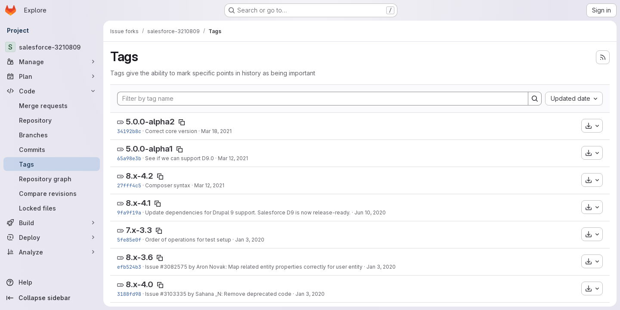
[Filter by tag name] (322, 98)
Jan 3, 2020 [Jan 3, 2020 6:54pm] (310, 294)
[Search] (535, 98)
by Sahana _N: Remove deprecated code (238, 294)
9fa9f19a (129, 212)
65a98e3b (129, 158)
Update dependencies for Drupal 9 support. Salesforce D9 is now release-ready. (247, 212)
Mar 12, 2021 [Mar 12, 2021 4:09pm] (209, 185)
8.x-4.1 (138, 203)
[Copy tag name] (182, 122)
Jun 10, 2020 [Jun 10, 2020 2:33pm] (370, 212)
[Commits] (51, 149)
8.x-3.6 (139, 257)
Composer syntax (167, 185)
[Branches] (51, 135)
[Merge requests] (51, 105)
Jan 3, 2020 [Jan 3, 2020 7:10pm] (381, 267)
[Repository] (51, 120)
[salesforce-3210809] (51, 47)
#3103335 (173, 294)
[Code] (51, 91)
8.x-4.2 (139, 176)
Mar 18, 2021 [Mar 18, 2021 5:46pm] (216, 131)
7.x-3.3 (139, 230)
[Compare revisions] (51, 193)
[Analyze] (51, 252)
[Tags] (51, 164)
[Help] (51, 282)
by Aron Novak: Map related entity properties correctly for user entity (275, 267)
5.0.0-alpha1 (149, 149)
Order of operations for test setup (188, 239)
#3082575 (173, 267)
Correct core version (171, 131)
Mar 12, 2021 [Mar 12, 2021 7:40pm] (233, 158)
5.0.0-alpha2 (150, 122)
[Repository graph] (51, 179)
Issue (152, 267)
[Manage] (51, 61)
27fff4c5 (129, 185)
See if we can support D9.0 (179, 158)
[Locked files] (51, 208)
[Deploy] (51, 237)
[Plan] (51, 76)
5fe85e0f (129, 239)
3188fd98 (129, 294)
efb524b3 (129, 267)
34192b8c (129, 131)
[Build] (51, 222)
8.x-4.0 (139, 284)
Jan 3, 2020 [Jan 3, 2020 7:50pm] (249, 239)
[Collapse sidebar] (51, 298)
